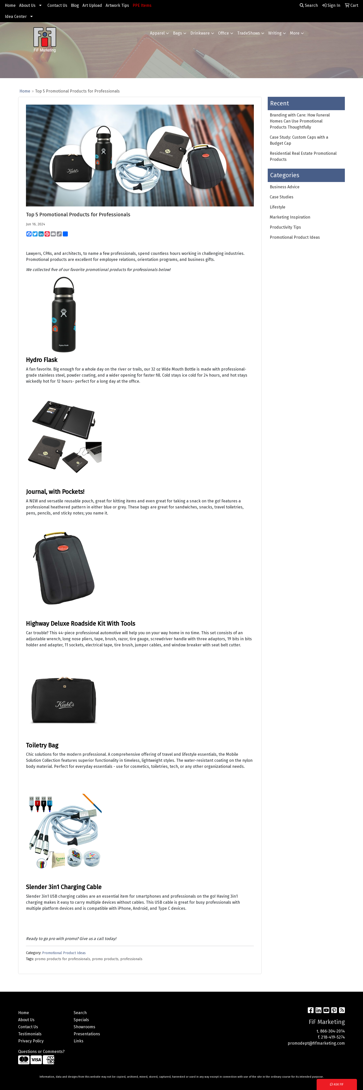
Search (309, 5)
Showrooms (84, 1026)
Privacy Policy (31, 1041)
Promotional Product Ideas (64, 953)
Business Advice (284, 187)
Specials (81, 1019)
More (294, 33)
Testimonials (30, 1034)
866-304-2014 (332, 1031)
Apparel (157, 33)
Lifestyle (277, 207)
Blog (75, 5)
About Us (27, 5)
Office (223, 33)
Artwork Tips (117, 5)
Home (10, 5)
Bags (177, 33)
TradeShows (248, 33)
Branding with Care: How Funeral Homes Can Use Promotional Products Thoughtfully (300, 121)
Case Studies (281, 197)
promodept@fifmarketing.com (316, 1043)
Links (78, 1041)
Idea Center (16, 16)
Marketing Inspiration (290, 217)
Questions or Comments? (41, 1051)
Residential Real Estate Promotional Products (303, 156)
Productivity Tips (285, 227)
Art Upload (92, 5)
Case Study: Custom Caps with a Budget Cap (299, 140)
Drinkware (200, 33)
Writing (275, 33)
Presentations (87, 1034)
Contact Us (57, 5)
